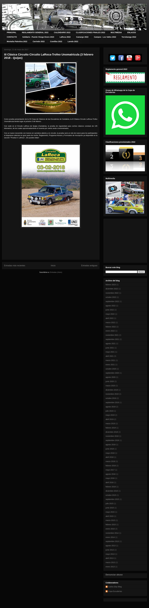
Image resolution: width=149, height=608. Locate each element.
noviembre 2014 (112, 533)
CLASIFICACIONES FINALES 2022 (90, 32)
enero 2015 (110, 529)
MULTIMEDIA (116, 32)
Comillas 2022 (56, 41)
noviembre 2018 (112, 436)
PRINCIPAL (11, 32)
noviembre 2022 (112, 293)
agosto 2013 (110, 546)
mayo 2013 (110, 554)
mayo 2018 (110, 453)
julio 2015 (109, 503)
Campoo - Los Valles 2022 (105, 37)
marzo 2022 (110, 322)
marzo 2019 (110, 423)
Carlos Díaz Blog (115, 587)
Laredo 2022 (73, 41)
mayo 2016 (110, 478)
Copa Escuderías (115, 591)
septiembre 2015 (112, 499)
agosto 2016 (110, 474)
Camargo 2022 (82, 37)
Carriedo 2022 (39, 41)
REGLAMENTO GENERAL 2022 (35, 32)
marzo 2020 (110, 386)
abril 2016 (110, 482)
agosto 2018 (110, 445)
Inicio (53, 265)
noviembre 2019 (112, 394)
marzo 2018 (110, 461)
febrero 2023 (111, 285)
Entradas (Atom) (56, 272)
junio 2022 (110, 310)
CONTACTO (12, 37)
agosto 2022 (110, 306)
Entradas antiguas (89, 265)
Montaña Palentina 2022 (17, 41)
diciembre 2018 (112, 432)
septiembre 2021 (112, 339)
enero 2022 (110, 331)
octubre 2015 (111, 495)
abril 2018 (110, 457)
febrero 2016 (111, 487)
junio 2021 (110, 348)
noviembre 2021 (112, 335)
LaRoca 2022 (65, 37)
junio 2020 (110, 381)
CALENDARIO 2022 (62, 32)
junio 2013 (110, 550)
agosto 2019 (110, 407)
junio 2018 (110, 449)
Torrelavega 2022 (129, 37)
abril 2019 (110, 419)
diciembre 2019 (112, 390)
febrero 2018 (111, 466)
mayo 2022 (110, 314)
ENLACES (131, 32)
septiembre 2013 (112, 541)
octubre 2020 (111, 369)
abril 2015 (110, 516)
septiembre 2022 (112, 301)
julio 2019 (109, 411)
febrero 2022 (111, 327)
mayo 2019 (110, 415)
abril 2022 (110, 318)
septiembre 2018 (112, 440)
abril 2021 (110, 356)
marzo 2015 (110, 520)
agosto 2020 (110, 377)
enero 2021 (110, 365)
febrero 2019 (111, 428)
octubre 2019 (111, 398)
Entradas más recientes (14, 265)
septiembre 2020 (112, 373)
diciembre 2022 (112, 289)
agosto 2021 (110, 344)
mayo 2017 (110, 470)
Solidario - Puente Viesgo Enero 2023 (38, 37)
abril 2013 (110, 558)
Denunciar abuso (114, 574)
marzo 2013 (110, 562)
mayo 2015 (110, 512)
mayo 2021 (110, 352)
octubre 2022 (111, 297)
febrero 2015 (111, 525)
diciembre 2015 (112, 491)
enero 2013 (110, 567)
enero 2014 (110, 537)
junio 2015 (110, 508)
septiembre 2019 (112, 402)
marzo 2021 (110, 360)
